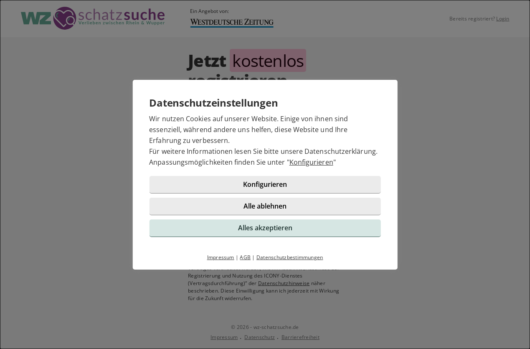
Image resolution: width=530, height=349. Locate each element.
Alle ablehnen (265, 206)
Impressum (220, 257)
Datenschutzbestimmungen (289, 257)
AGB (245, 257)
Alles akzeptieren (265, 227)
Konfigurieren (311, 162)
